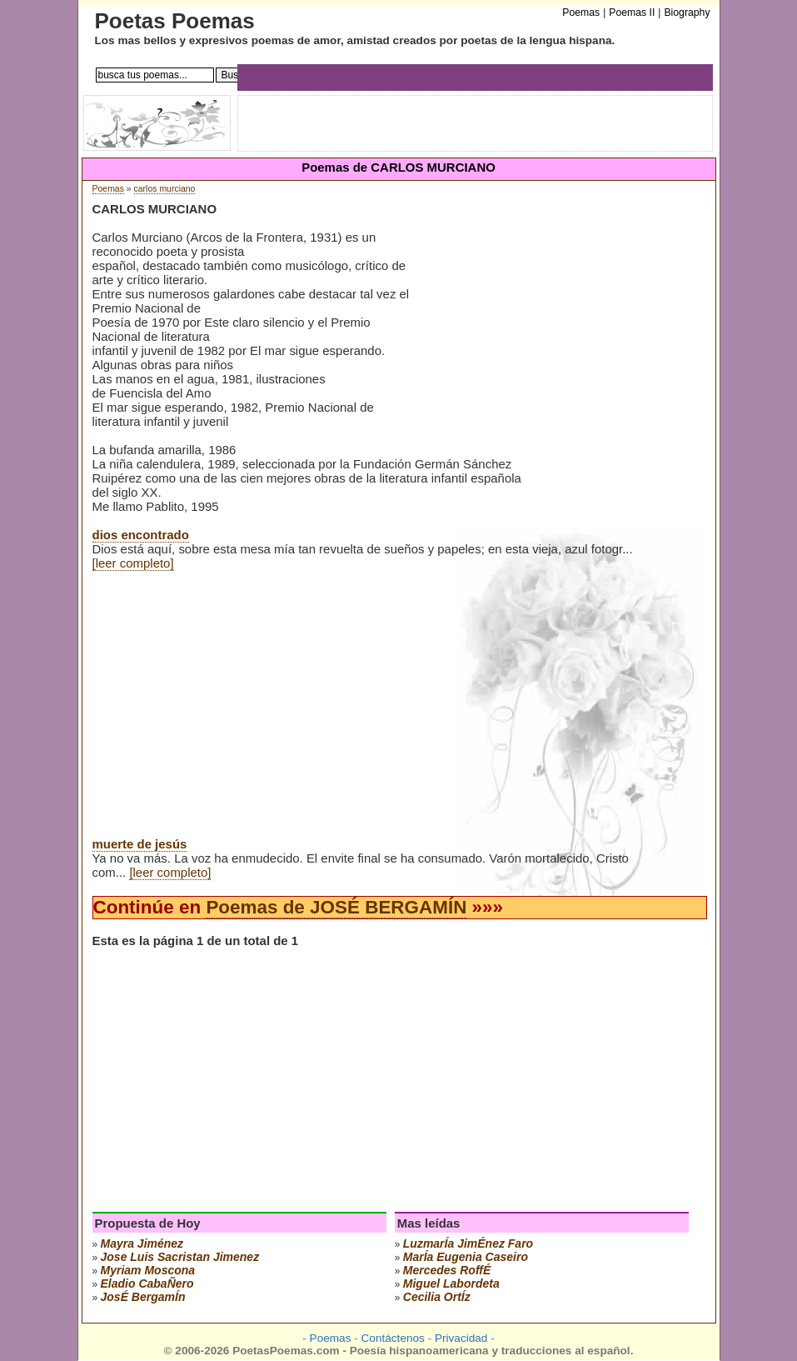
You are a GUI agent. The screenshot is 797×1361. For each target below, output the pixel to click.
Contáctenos (393, 1338)
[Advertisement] (562, 332)
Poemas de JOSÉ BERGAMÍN (336, 907)
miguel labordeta (451, 1283)
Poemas (108, 188)
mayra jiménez (142, 1243)
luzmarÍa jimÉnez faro (468, 1243)
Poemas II (632, 12)
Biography (687, 12)
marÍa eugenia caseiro (465, 1256)
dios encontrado (140, 535)
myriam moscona (148, 1270)
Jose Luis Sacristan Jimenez (180, 1256)
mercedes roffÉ (447, 1270)
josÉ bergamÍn (143, 1296)
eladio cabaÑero (147, 1283)
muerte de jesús (139, 844)
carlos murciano (165, 188)
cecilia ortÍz (437, 1296)
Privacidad (461, 1338)
